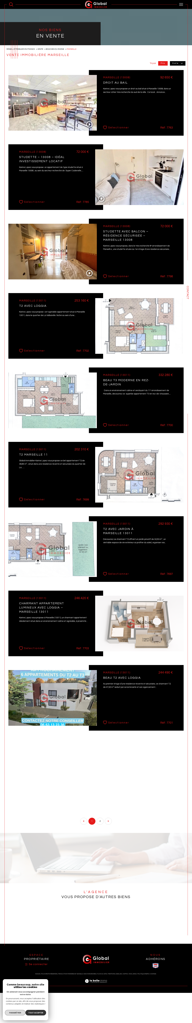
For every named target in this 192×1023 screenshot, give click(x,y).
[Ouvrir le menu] (181, 4)
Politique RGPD (143, 1011)
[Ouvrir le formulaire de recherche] (11, 4)
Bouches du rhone (56, 85)
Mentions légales (115, 1011)
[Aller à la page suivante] (108, 858)
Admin (125, 1011)
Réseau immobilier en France (21, 85)
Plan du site (102, 1011)
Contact (187, 292)
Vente (41, 85)
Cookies (153, 1011)
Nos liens (132, 1011)
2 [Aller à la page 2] (100, 858)
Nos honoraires (90, 1011)
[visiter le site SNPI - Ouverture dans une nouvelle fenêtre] (155, 1003)
